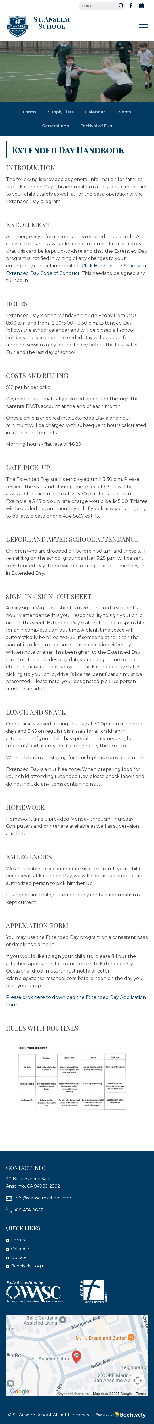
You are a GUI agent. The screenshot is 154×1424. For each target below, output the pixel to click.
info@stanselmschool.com (43, 1198)
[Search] (102, 6)
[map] (77, 1355)
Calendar (95, 112)
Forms (29, 112)
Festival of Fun (96, 125)
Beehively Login (28, 1266)
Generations (55, 125)
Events (124, 112)
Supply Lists (61, 112)
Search (121, 6)
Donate (19, 1257)
